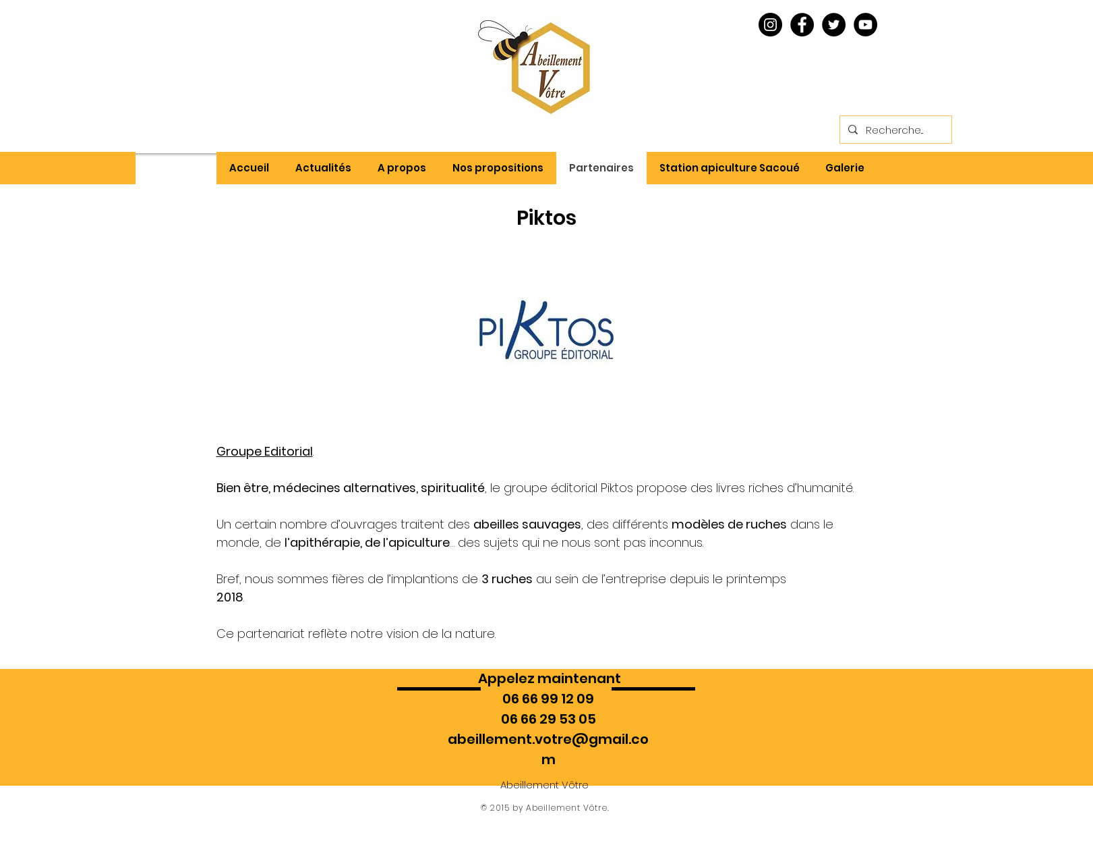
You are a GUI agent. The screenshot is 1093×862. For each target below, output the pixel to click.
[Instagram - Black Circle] (770, 24)
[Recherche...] (894, 129)
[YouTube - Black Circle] (865, 24)
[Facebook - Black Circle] (802, 24)
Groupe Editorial (264, 451)
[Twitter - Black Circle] (834, 24)
